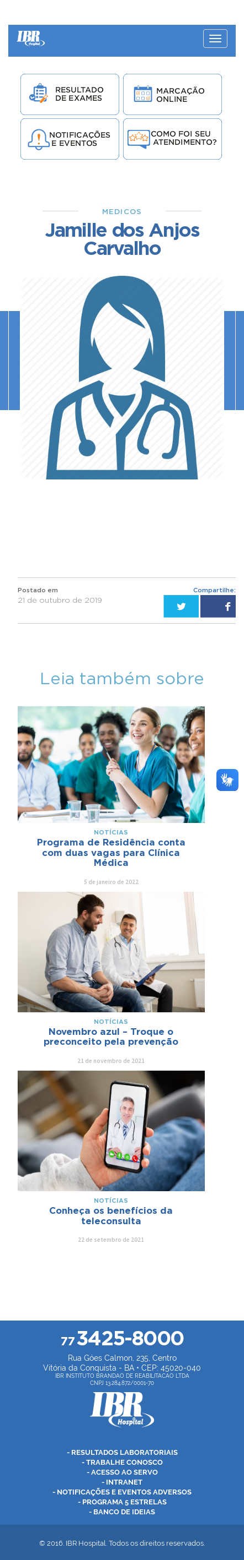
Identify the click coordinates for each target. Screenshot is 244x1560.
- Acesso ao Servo (122, 1472)
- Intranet (122, 1482)
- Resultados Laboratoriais (122, 1452)
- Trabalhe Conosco (122, 1462)
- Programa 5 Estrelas (122, 1502)
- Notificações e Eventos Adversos (122, 1492)
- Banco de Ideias (122, 1512)
